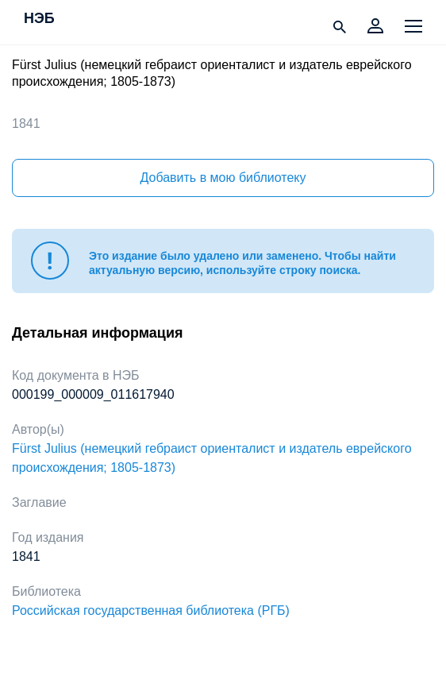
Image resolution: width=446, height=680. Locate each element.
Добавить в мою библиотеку (223, 177)
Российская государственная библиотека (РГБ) (151, 610)
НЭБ (39, 19)
